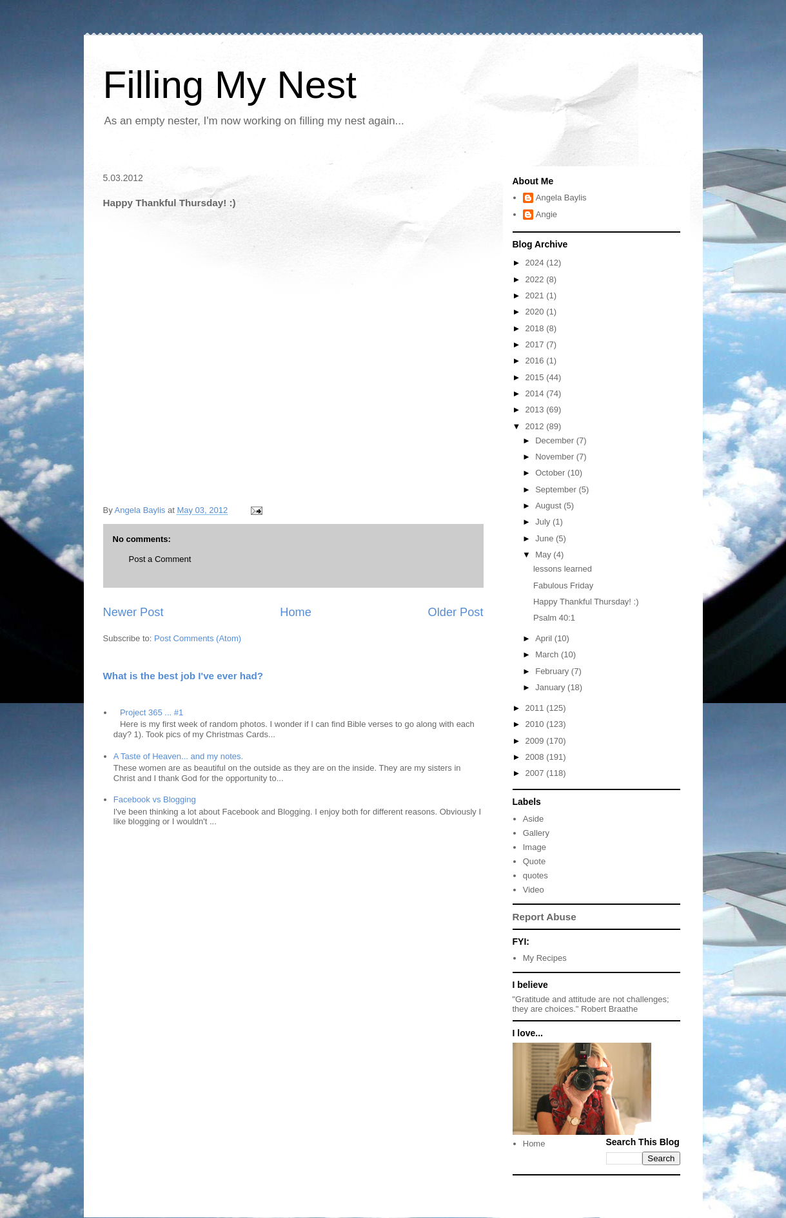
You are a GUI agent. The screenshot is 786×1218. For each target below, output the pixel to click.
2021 (536, 295)
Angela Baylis (561, 197)
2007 (536, 773)
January (551, 687)
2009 (536, 741)
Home (295, 612)
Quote (534, 861)
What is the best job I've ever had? (183, 675)
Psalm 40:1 (554, 618)
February (553, 671)
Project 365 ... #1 (151, 712)
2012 (536, 426)
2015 (536, 377)
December (555, 440)
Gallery (536, 833)
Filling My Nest (230, 84)
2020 (536, 311)
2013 (536, 409)
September (556, 489)
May (544, 554)
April (545, 638)
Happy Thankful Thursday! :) (586, 601)
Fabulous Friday (563, 585)
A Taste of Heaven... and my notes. (178, 756)
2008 (536, 757)
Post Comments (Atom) (197, 638)
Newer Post (133, 612)
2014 (536, 393)
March (548, 654)
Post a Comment (160, 559)
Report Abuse (544, 916)
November (555, 456)
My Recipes (545, 958)
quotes (535, 875)
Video (533, 889)
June (545, 538)
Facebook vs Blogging (154, 799)
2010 (536, 724)
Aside (533, 819)
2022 (536, 279)
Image (534, 847)
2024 (536, 262)
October (551, 473)
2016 (536, 360)
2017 (536, 344)
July (544, 522)
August (549, 505)
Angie (546, 214)
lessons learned (562, 569)
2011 (536, 708)
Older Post (456, 612)
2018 (536, 328)
